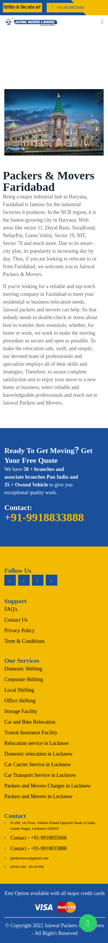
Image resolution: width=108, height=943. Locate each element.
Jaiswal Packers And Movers (74, 925)
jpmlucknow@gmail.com (29, 858)
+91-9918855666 (70, 7)
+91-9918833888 (44, 517)
